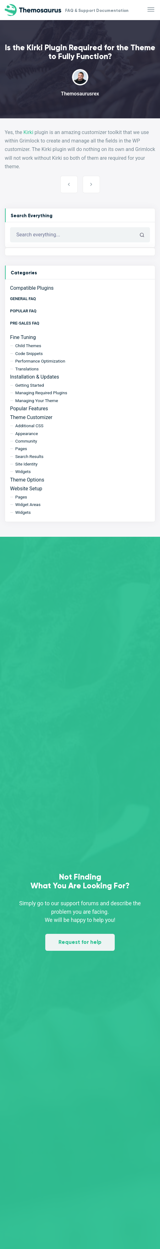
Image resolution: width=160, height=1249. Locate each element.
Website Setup (26, 489)
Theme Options (27, 480)
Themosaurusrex (80, 94)
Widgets (22, 471)
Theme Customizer (31, 417)
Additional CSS (29, 425)
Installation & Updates (34, 377)
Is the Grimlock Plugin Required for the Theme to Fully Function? (69, 184)
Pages (21, 448)
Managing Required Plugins (41, 392)
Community (26, 441)
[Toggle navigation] (151, 10)
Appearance (26, 433)
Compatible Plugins (31, 288)
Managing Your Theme (36, 400)
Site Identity (26, 463)
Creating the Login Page (91, 184)
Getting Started (29, 385)
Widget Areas (28, 504)
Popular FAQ (23, 311)
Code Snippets (29, 353)
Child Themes (28, 345)
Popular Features (29, 409)
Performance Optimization (40, 360)
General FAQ (23, 298)
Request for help (80, 942)
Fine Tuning (23, 337)
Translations (27, 368)
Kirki (28, 132)
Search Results (29, 456)
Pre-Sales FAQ (24, 323)
